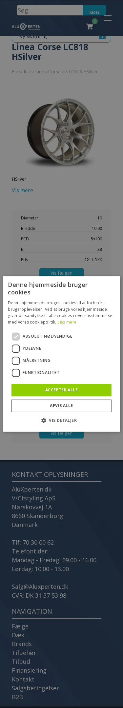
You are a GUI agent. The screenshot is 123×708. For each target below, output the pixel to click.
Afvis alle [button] (61, 406)
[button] (61, 420)
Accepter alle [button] (61, 390)
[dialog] (61, 354)
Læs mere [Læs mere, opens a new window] (66, 322)
